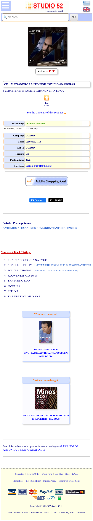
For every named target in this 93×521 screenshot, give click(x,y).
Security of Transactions (69, 481)
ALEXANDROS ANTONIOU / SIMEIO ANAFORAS (40, 448)
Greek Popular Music (38, 165)
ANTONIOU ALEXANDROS (19, 228)
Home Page (18, 481)
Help (67, 474)
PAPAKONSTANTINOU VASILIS (57, 228)
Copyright (34, 506)
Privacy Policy (49, 481)
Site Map (59, 474)
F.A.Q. (75, 474)
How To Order (33, 474)
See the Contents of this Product (45, 112)
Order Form (47, 474)
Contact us (19, 474)
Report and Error (33, 481)
